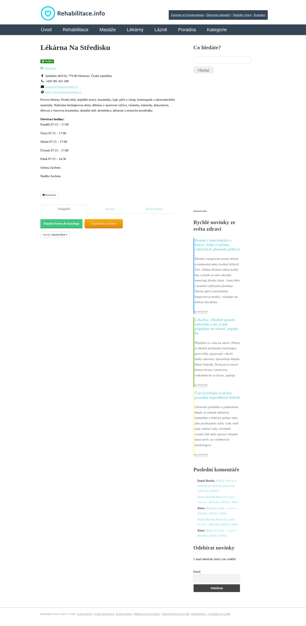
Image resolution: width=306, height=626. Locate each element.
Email (196, 571)
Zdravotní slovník (176, 614)
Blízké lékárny (154, 209)
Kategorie (217, 29)
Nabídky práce (242, 15)
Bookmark (49, 195)
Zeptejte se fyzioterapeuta (187, 15)
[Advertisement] (225, 143)
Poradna (187, 29)
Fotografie (64, 209)
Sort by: (55, 234)
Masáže (107, 29)
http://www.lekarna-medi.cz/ (63, 92)
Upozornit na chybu (103, 223)
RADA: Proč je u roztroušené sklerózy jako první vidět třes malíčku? (216, 486)
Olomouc (48, 68)
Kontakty (260, 15)
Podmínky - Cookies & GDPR (211, 614)
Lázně (160, 29)
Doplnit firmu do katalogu (61, 223)
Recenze (110, 209)
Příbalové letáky (147, 614)
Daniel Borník (205, 497)
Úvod (46, 29)
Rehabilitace (75, 29)
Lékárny (135, 29)
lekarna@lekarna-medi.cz (61, 86)
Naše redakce (104, 614)
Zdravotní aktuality (218, 15)
